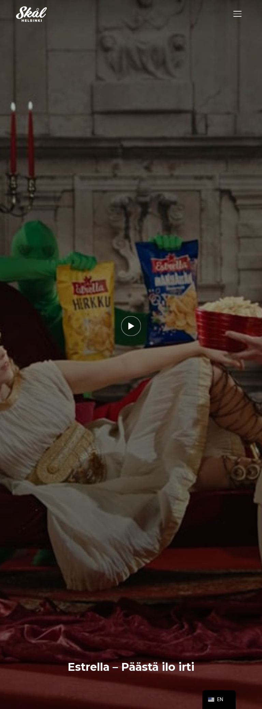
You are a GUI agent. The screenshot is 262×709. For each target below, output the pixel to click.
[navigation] (219, 699)
